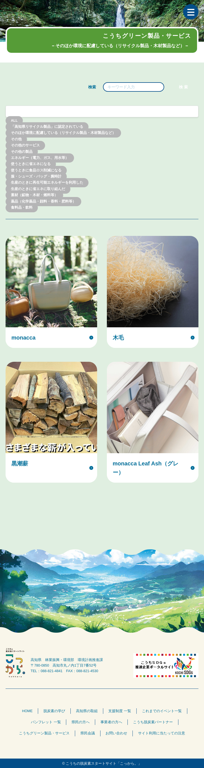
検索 (92, 87)
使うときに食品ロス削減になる (36, 170)
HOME (27, 711)
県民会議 (87, 733)
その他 (16, 139)
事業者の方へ (111, 722)
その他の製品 (22, 152)
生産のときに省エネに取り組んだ (38, 189)
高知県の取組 (87, 711)
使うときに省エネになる (31, 164)
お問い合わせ (116, 733)
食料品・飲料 (22, 208)
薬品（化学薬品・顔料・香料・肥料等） (43, 201)
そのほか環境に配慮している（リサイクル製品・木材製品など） (63, 133)
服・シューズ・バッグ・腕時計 (36, 177)
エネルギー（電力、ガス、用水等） (40, 158)
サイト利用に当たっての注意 (161, 733)
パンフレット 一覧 (46, 722)
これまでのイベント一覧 (162, 711)
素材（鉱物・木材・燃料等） (34, 195)
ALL (14, 121)
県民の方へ (81, 722)
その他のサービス (25, 146)
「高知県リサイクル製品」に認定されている (47, 127)
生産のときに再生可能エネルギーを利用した (47, 183)
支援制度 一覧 (119, 711)
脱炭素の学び (54, 711)
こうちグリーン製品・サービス (44, 733)
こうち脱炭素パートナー (153, 722)
